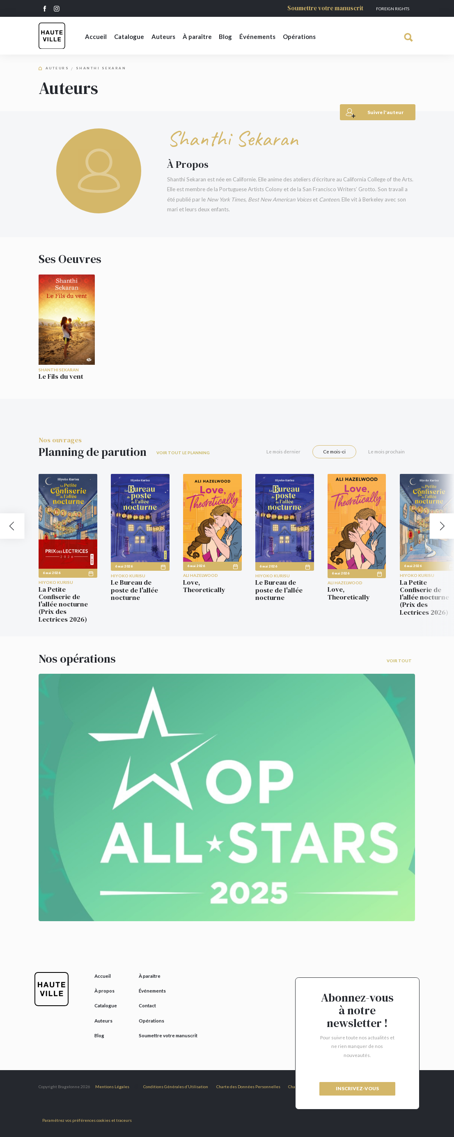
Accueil (96, 36)
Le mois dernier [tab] (283, 451)
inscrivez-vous (357, 1088)
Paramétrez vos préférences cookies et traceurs (87, 1120)
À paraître (197, 36)
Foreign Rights (392, 8)
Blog (225, 36)
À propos (104, 990)
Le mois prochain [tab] (386, 451)
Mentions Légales (112, 1086)
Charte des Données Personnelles (248, 1086)
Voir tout (399, 660)
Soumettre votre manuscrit (325, 8)
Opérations (299, 36)
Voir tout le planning (183, 452)
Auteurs (163, 36)
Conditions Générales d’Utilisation (175, 1086)
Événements (257, 36)
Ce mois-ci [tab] (334, 451)
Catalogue (129, 36)
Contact (147, 1005)
